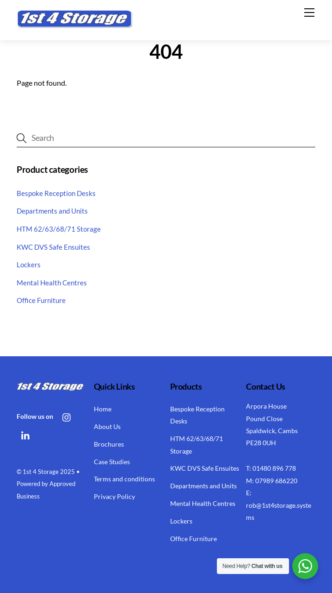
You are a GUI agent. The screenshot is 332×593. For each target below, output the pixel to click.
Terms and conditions (124, 479)
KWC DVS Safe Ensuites (53, 247)
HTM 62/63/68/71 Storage (59, 229)
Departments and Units (52, 211)
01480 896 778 (274, 468)
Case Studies (112, 462)
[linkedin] (26, 434)
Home (102, 409)
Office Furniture (41, 300)
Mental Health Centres (52, 282)
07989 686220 (276, 481)
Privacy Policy (114, 496)
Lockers (29, 264)
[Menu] (309, 12)
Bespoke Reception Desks (56, 193)
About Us (107, 426)
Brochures (109, 444)
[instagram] (67, 416)
